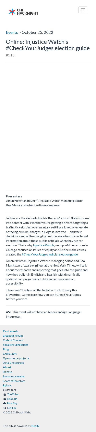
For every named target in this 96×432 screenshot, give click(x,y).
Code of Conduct (13, 340)
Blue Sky (12, 403)
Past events (10, 331)
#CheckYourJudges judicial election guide (50, 254)
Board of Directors (14, 380)
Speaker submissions (15, 344)
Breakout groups (13, 335)
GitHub (11, 407)
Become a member (14, 376)
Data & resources (13, 362)
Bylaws (7, 385)
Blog (6, 349)
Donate (7, 371)
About (7, 367)
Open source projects (16, 358)
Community (10, 353)
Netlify (35, 425)
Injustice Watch (43, 245)
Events (12, 32)
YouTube (12, 394)
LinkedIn (12, 398)
